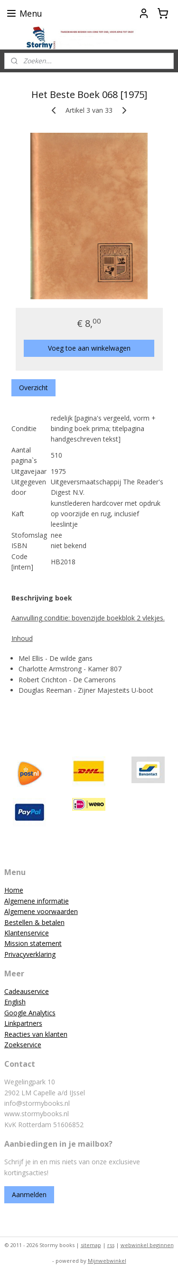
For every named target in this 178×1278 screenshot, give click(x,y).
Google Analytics (30, 1012)
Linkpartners (23, 1023)
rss (110, 1245)
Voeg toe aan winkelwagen (89, 347)
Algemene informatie (36, 900)
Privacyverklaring (30, 954)
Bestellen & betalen (34, 922)
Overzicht (33, 387)
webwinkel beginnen (147, 1245)
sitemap (91, 1245)
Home (13, 890)
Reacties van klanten (35, 1034)
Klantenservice (26, 932)
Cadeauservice (26, 991)
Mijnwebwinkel (107, 1260)
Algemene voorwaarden (41, 911)
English (15, 1001)
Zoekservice (22, 1044)
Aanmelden (29, 1194)
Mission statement (33, 943)
